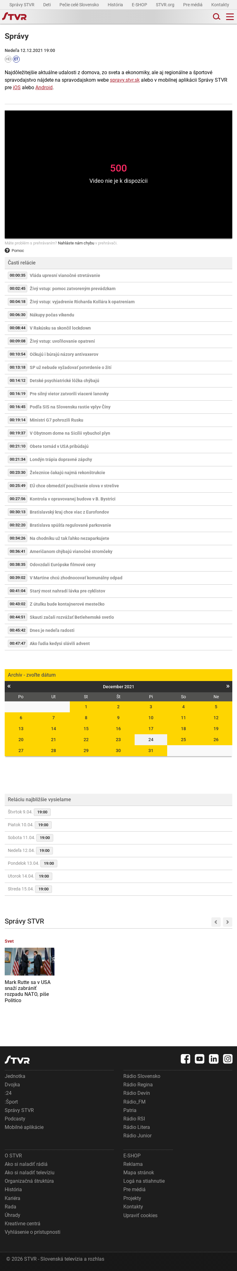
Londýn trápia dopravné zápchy (61, 459)
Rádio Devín (136, 1093)
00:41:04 (17, 590)
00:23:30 (17, 472)
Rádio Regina (138, 1085)
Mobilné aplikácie (24, 1127)
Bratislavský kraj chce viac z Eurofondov (69, 512)
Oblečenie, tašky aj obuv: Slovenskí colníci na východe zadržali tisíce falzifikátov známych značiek (146, 997)
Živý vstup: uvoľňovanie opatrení (62, 341)
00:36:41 (17, 551)
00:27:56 (17, 498)
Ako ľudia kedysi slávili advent (60, 643)
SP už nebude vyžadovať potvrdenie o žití (70, 367)
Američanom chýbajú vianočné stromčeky (71, 551)
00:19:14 (17, 420)
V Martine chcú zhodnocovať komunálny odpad (76, 577)
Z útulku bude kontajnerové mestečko (67, 604)
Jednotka (15, 1076)
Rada (10, 1207)
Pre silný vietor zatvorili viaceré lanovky (69, 393)
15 (86, 728)
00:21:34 (17, 459)
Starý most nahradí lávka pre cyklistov (67, 590)
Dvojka (12, 1085)
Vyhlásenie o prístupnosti (32, 1232)
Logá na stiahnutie (144, 1181)
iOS (17, 87)
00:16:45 (17, 406)
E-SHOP (140, 4)
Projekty (132, 1198)
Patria (130, 1110)
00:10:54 (17, 354)
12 (216, 717)
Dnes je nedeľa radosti (52, 630)
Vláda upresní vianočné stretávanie (65, 275)
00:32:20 (17, 525)
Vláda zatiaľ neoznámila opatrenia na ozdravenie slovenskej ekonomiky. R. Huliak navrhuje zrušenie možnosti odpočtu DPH (206, 1004)
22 (86, 739)
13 (20, 728)
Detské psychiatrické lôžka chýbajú (64, 380)
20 (20, 739)
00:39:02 (17, 577)
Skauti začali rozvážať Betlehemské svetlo (72, 617)
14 (53, 728)
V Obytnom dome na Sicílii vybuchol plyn (70, 433)
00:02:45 (17, 288)
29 (86, 750)
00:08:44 (17, 327)
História (116, 4)
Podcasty (15, 1119)
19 (216, 728)
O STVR (13, 1156)
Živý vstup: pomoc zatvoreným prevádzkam (73, 288)
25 (183, 739)
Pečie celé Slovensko (79, 4)
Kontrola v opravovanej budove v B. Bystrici (73, 498)
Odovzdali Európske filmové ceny (62, 564)
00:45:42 (17, 630)
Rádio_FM (134, 1102)
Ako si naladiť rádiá (26, 1164)
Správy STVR (22, 4)
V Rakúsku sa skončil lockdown (60, 328)
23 (118, 739)
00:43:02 (17, 604)
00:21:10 (17, 446)
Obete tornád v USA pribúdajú (59, 446)
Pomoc (14, 250)
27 (20, 750)
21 (53, 739)
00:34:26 (17, 538)
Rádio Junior (137, 1136)
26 (216, 739)
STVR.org (165, 4)
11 (183, 717)
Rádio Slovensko (141, 1076)
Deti (47, 4)
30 (118, 750)
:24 (8, 1093)
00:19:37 (17, 433)
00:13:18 (17, 367)
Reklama (133, 1164)
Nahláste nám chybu (76, 243)
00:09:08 (17, 341)
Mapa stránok (138, 1173)
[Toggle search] (216, 17)
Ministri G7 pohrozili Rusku (56, 420)
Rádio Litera (136, 1127)
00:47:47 (17, 643)
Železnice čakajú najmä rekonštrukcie (67, 472)
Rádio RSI (134, 1119)
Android (44, 87)
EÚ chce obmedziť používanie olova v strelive (74, 485)
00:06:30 (17, 314)
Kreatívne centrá (22, 1224)
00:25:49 (17, 485)
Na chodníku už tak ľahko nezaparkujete (69, 538)
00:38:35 (17, 564)
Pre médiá (193, 4)
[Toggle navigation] (230, 17)
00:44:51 (17, 617)
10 (150, 717)
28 (53, 750)
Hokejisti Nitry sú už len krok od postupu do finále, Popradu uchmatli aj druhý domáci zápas (86, 994)
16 (118, 728)
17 (150, 728)
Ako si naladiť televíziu (29, 1173)
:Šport (11, 1102)
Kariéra (12, 1198)
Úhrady (12, 1215)
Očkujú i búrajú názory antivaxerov (64, 354)
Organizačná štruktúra (29, 1181)
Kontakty (220, 4)
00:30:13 (17, 512)
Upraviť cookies (140, 1215)
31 (150, 750)
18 (183, 728)
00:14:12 (17, 380)
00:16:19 (17, 393)
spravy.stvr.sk (125, 80)
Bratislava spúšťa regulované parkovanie (70, 525)
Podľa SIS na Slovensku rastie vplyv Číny (70, 406)
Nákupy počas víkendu (52, 314)
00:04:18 (17, 301)
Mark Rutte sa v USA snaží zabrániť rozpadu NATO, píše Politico (28, 991)
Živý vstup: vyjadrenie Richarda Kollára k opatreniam (82, 301)
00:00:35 (17, 275)
